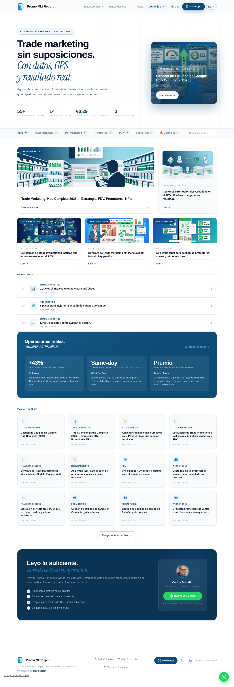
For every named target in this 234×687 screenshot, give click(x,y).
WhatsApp (193, 6)
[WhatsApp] (224, 677)
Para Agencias (94, 6)
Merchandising (76, 132)
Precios (139, 6)
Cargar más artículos (117, 535)
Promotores (103, 132)
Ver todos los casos (197, 347)
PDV (124, 132)
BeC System (39, 671)
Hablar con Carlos (183, 596)
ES (211, 6)
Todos (22, 132)
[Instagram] (183, 660)
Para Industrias (119, 6)
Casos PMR (144, 132)
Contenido (156, 6)
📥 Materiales (170, 132)
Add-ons (174, 6)
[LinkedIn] (191, 660)
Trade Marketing (46, 132)
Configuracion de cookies (16, 675)
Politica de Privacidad (206, 660)
